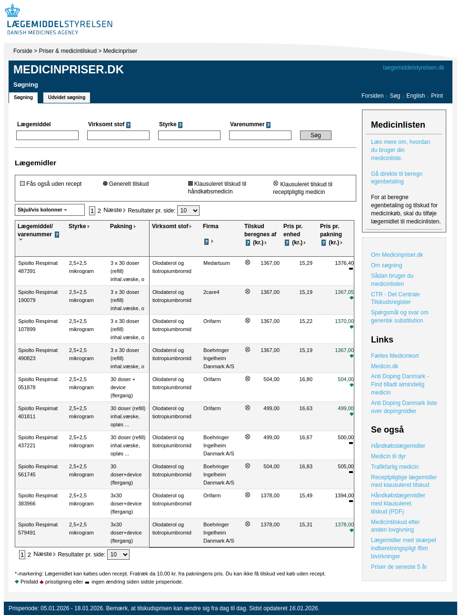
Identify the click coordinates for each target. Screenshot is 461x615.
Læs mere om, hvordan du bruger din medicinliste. (400, 150)
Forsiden (372, 95)
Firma (211, 226)
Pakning (121, 226)
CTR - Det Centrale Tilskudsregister (395, 298)
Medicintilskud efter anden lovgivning (395, 526)
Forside (22, 51)
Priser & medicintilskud (68, 51)
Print (437, 95)
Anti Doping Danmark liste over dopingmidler (404, 407)
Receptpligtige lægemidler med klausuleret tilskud (404, 481)
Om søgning (386, 265)
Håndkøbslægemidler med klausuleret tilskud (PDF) (398, 503)
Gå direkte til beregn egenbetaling (396, 178)
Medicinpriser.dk (68, 69)
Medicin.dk (384, 366)
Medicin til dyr (388, 456)
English (416, 95)
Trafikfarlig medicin (395, 467)
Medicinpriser (120, 51)
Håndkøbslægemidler (398, 446)
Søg (395, 95)
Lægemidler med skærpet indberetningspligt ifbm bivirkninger (403, 548)
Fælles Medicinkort (395, 356)
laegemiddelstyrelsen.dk (413, 67)
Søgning (23, 97)
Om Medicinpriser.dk (397, 255)
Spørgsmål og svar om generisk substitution (400, 316)
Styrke (77, 226)
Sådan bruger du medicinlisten (392, 279)
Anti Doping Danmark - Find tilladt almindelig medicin (400, 384)
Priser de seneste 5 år (399, 567)
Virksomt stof (170, 226)
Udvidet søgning (66, 97)
